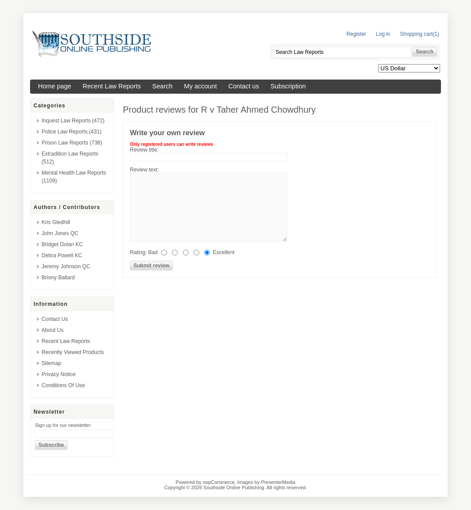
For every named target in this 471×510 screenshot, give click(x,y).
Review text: (144, 170)
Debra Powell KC (62, 255)
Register (356, 34)
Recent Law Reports (112, 86)
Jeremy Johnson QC (66, 266)
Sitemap (51, 363)
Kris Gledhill (56, 222)
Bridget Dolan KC (62, 244)
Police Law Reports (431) (72, 132)
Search (162, 86)
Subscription (288, 86)
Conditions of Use (63, 385)
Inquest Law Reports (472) (73, 121)
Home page (54, 86)
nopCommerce (219, 482)
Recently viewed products (73, 352)
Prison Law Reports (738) (72, 143)
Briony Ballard (58, 277)
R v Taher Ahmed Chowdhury (258, 109)
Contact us (243, 86)
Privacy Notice (59, 374)
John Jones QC (60, 233)
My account (200, 86)
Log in (383, 34)
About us (53, 330)
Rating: (138, 252)
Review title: (144, 150)
